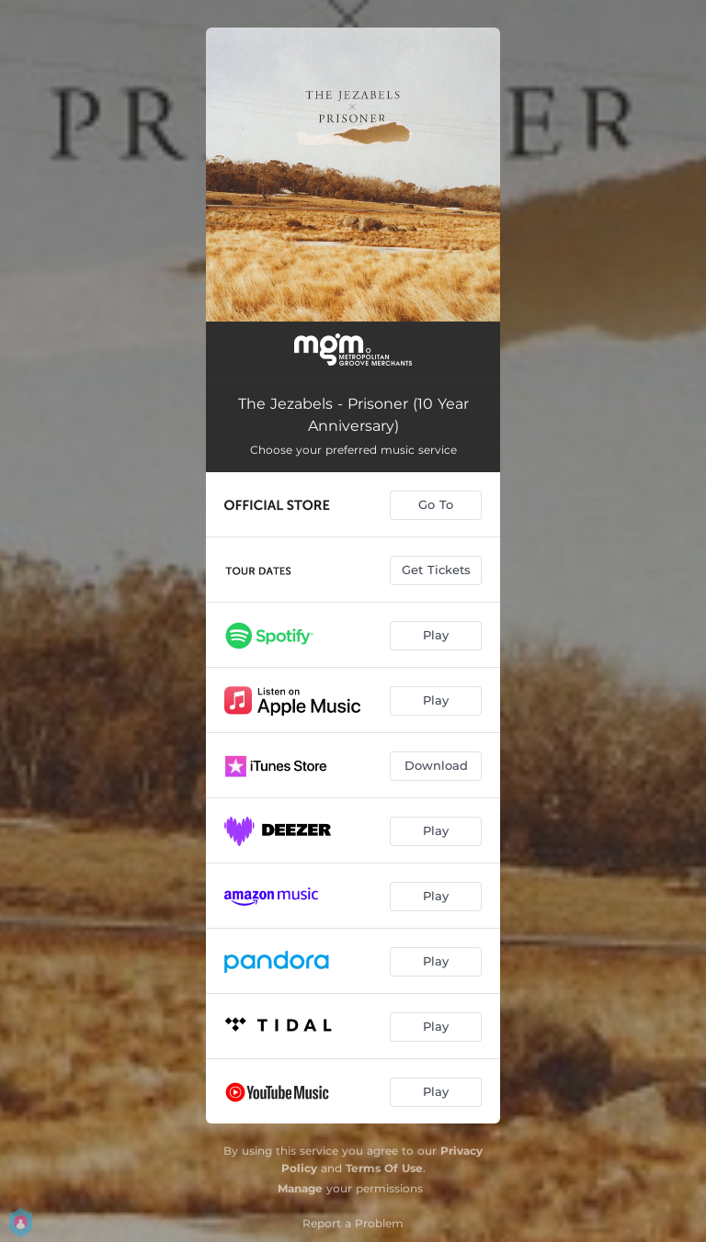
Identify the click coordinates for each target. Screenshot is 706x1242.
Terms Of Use (384, 1168)
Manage (300, 1188)
